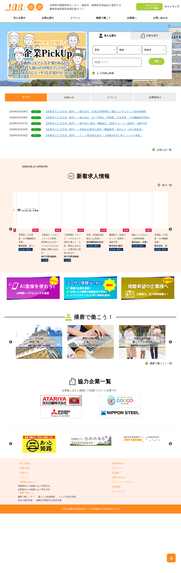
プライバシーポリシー (123, 541)
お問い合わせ (160, 17)
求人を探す (19, 17)
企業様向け (155, 97)
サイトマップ (171, 6)
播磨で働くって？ (26, 556)
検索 (156, 62)
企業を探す (48, 17)
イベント (75, 17)
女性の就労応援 (25, 559)
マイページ (152, 6)
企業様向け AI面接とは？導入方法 (34, 549)
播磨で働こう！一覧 (161, 422)
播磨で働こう (103, 17)
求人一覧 (167, 185)
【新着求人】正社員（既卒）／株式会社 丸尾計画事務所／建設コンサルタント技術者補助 (95, 111)
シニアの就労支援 (67, 556)
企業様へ (132, 17)
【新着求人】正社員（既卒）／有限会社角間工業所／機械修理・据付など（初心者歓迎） (94, 129)
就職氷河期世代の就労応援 (49, 559)
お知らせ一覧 (164, 149)
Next (170, 401)
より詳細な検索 (105, 73)
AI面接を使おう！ (28, 541)
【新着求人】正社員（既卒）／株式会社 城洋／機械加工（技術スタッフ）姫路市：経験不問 (96, 123)
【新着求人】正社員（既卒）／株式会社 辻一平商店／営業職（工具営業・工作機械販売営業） (98, 117)
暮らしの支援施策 (46, 556)
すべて (26, 97)
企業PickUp (117, 523)
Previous (10, 401)
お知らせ (69, 97)
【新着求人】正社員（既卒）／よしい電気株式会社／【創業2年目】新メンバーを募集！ (94, 135)
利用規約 (116, 546)
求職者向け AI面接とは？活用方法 (34, 545)
